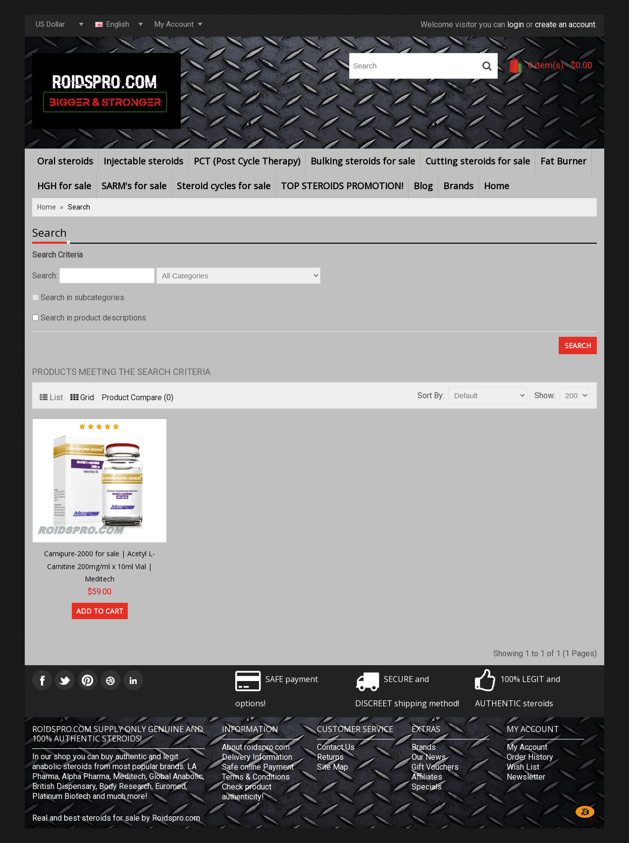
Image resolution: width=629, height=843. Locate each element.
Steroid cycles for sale (223, 186)
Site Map (332, 767)
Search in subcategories (82, 297)
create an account (565, 24)
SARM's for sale (134, 186)
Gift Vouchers (435, 767)
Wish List (523, 767)
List (51, 397)
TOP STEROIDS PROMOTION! (342, 186)
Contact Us (336, 747)
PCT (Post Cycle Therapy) (247, 161)
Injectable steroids (143, 161)
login (515, 24)
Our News (429, 757)
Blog (423, 186)
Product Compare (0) (137, 397)
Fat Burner (563, 161)
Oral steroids (65, 161)
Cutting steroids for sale (477, 161)
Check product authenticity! (246, 791)
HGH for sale (64, 186)
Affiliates (427, 777)
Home (496, 186)
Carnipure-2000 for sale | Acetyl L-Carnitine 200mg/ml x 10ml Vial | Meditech (99, 566)
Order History (530, 757)
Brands (458, 186)
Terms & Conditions (256, 777)
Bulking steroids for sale (363, 161)
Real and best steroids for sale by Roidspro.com (116, 818)
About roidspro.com (256, 747)
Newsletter (526, 777)
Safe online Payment (258, 767)
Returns (330, 757)
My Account (527, 747)
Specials (427, 786)
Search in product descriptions (93, 317)
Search (79, 207)
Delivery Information (257, 757)
